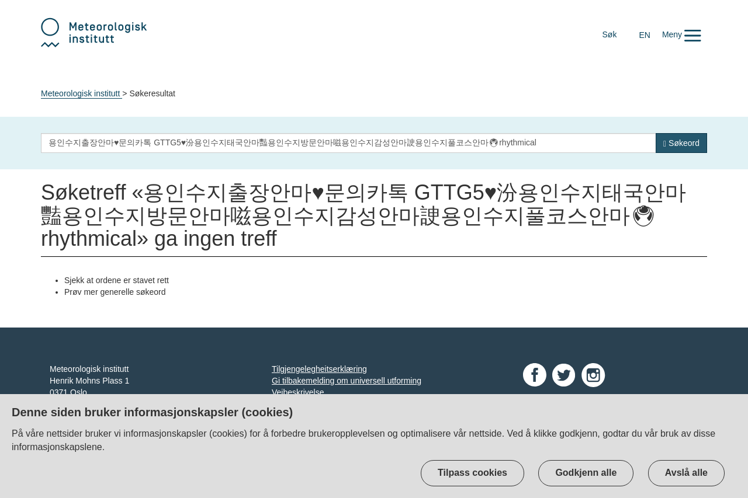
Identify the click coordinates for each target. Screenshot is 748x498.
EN (644, 35)
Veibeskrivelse (298, 392)
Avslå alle (686, 473)
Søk (609, 34)
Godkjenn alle (586, 473)
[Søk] (681, 143)
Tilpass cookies (472, 473)
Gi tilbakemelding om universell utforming (346, 380)
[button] (681, 34)
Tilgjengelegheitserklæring (319, 369)
